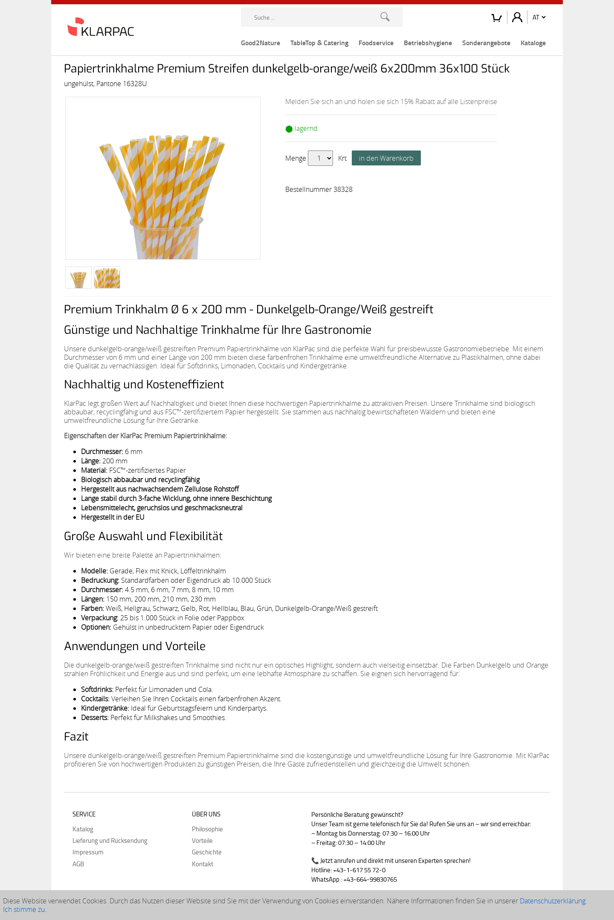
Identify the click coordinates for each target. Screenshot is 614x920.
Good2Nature (260, 42)
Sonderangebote (486, 42)
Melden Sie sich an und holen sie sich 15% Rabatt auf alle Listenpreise (391, 101)
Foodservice (376, 42)
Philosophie (207, 829)
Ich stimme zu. (24, 909)
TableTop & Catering (319, 42)
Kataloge (533, 42)
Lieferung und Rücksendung (110, 840)
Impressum (88, 852)
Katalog (82, 829)
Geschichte (207, 852)
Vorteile (202, 840)
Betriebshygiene (428, 42)
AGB (78, 863)
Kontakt (202, 863)
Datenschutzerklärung (552, 901)
